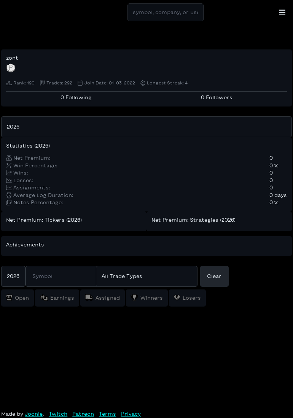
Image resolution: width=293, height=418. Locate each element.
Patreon (83, 414)
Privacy (131, 414)
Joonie (34, 414)
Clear (214, 276)
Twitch (58, 414)
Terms (107, 414)
